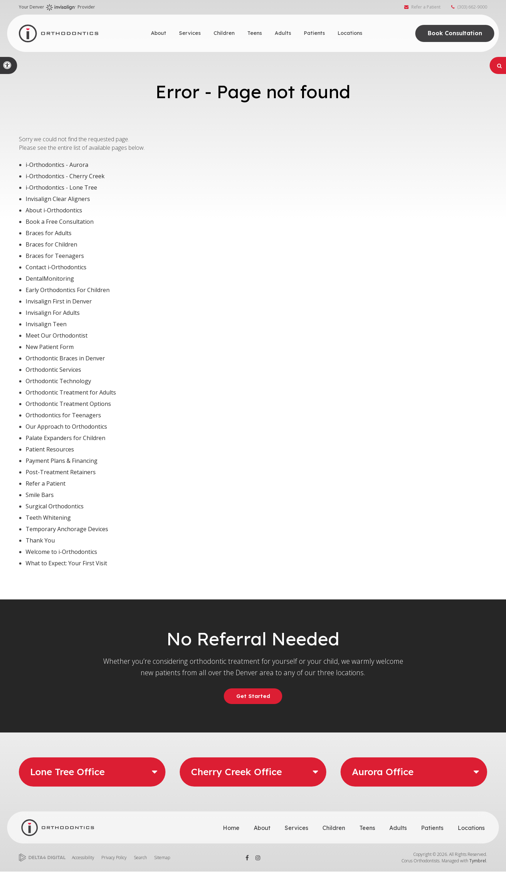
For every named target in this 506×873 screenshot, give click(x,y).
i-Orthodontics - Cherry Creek (65, 176)
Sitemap (162, 859)
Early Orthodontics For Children (68, 290)
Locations (471, 828)
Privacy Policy (114, 859)
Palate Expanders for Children (65, 438)
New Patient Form (50, 347)
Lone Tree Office (67, 773)
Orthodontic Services (53, 370)
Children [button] (224, 33)
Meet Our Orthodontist (57, 335)
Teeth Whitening (48, 518)
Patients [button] (314, 33)
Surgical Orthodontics (55, 506)
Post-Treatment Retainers (61, 472)
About (262, 828)
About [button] (158, 33)
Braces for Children (51, 244)
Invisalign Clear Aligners (58, 199)
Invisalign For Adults (53, 313)
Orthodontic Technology (58, 381)
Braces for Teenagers (55, 256)
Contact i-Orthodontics (56, 267)
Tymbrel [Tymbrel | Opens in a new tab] (477, 862)
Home (231, 828)
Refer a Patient (426, 8)
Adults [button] (283, 33)
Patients (432, 828)
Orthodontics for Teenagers (63, 415)
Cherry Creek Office (236, 773)
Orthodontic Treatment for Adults (71, 392)
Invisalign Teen (46, 324)
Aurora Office (382, 773)
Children (333, 828)
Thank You (40, 540)
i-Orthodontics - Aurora (57, 165)
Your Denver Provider (57, 8)
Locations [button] (350, 33)
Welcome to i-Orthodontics (61, 552)
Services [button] (190, 33)
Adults (398, 828)
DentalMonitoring (50, 278)
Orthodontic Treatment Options (68, 404)
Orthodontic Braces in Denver (65, 358)
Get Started (253, 696)
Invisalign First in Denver (59, 301)
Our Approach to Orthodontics (66, 426)
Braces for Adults (49, 233)
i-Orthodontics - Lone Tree (61, 187)
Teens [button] (254, 33)
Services (296, 828)
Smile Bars (40, 495)
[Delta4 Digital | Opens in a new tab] (42, 859)
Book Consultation (452, 33)
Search (140, 859)
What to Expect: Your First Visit (66, 563)
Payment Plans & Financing (61, 461)
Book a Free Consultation (60, 222)
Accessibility (83, 859)
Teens (367, 828)
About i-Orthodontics (54, 210)
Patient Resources (50, 449)
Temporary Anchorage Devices (67, 529)
